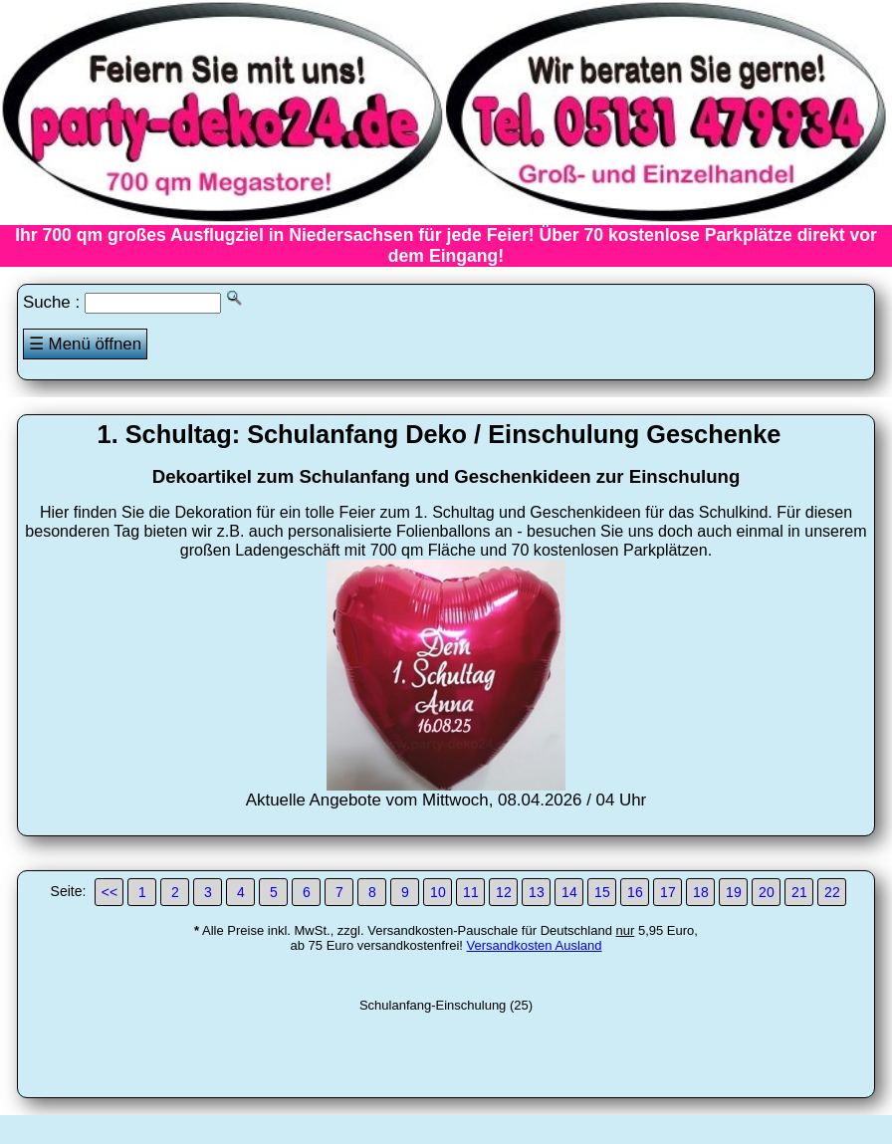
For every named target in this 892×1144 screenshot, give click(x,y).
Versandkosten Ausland (534, 945)
